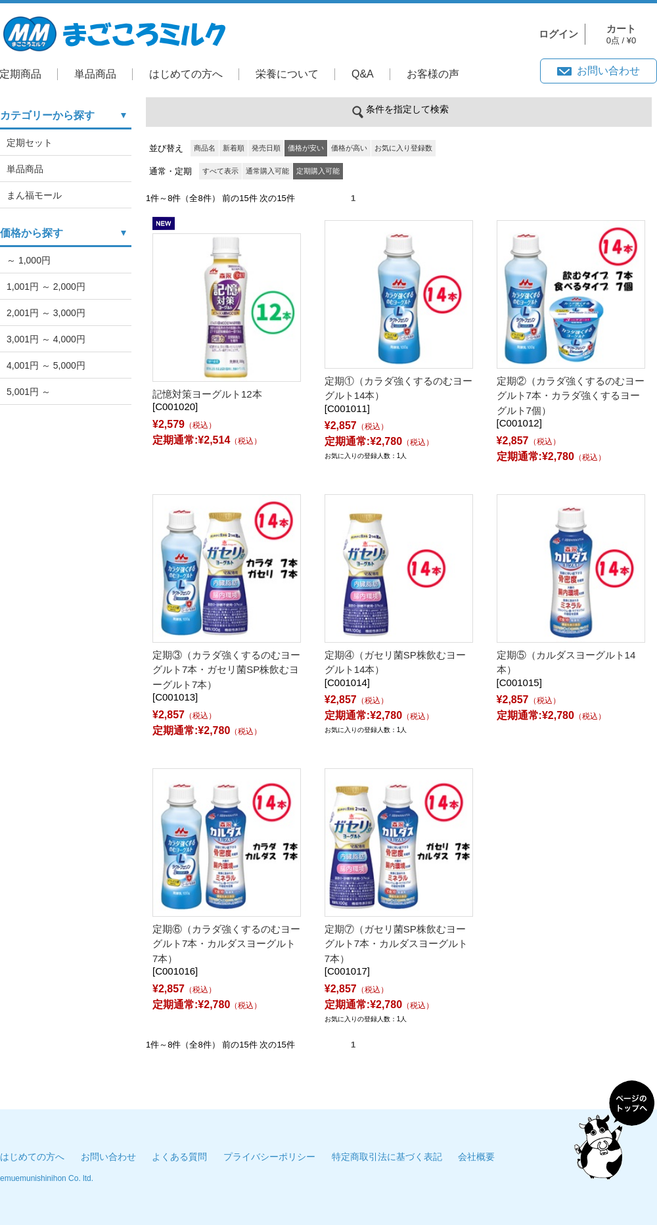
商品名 (204, 148)
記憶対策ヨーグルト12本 (207, 394)
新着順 (233, 148)
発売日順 (266, 148)
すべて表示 (220, 171)
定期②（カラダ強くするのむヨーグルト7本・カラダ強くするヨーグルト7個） (571, 395)
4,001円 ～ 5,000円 (46, 365)
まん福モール (34, 195)
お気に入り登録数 (403, 148)
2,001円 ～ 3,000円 (46, 313)
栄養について (287, 74)
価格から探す (31, 233)
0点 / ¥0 (621, 34)
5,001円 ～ (29, 391)
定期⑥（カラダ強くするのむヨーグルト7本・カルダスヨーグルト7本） (226, 943)
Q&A (362, 74)
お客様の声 (433, 74)
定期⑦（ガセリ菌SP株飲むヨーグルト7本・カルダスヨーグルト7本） (396, 943)
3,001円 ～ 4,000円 (46, 339)
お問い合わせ (608, 70)
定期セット (30, 142)
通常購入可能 (267, 171)
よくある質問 (179, 1156)
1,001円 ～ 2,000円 (46, 286)
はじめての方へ (186, 74)
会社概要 (476, 1156)
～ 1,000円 (29, 260)
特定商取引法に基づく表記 (387, 1156)
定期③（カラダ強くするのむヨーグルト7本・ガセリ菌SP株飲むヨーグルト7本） (226, 669)
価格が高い (349, 148)
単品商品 (95, 74)
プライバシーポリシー (269, 1156)
